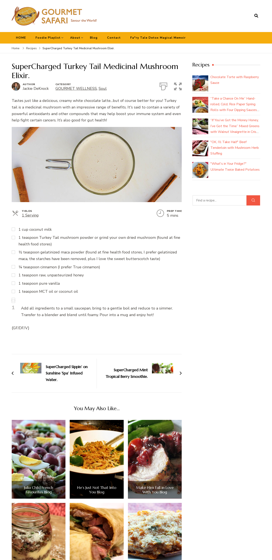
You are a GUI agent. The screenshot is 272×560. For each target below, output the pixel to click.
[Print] (163, 85)
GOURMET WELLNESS (76, 88)
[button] (178, 85)
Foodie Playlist (48, 38)
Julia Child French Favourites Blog (38, 489)
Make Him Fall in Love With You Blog (155, 489)
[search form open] (256, 16)
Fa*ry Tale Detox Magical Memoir (158, 38)
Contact (114, 38)
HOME (21, 38)
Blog (94, 38)
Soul (103, 88)
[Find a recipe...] (219, 200)
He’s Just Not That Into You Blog (96, 489)
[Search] (253, 200)
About (75, 38)
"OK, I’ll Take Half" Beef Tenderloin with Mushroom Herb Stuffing (234, 148)
